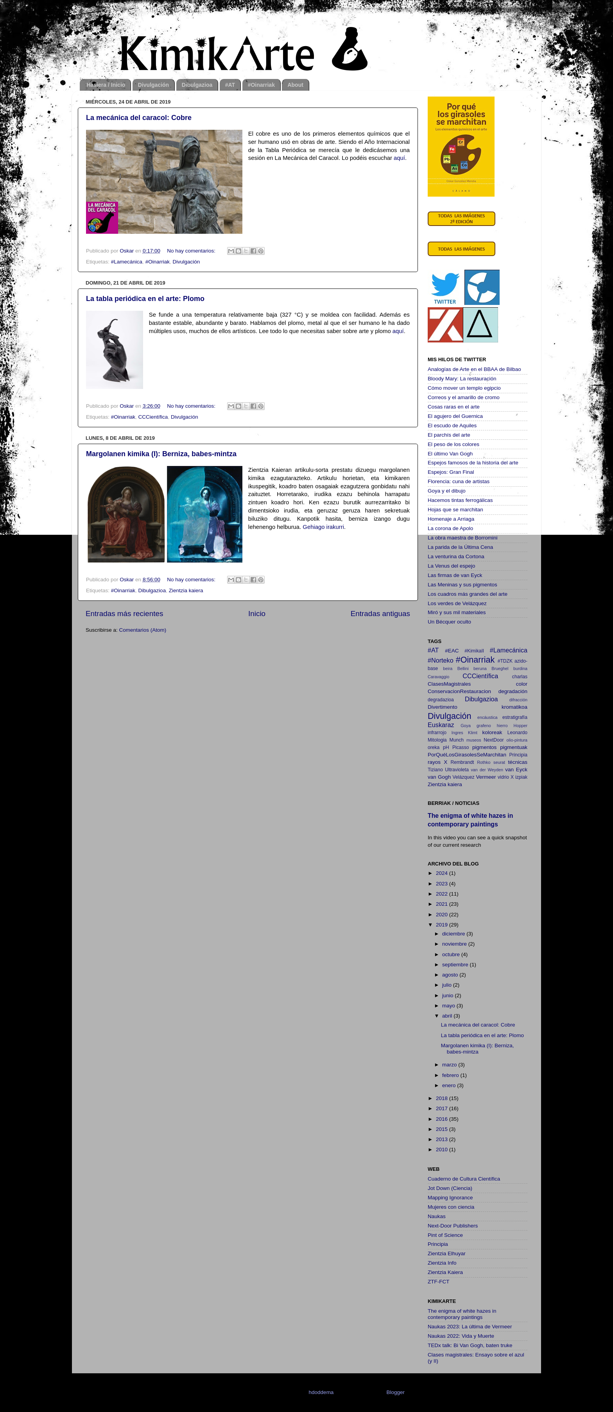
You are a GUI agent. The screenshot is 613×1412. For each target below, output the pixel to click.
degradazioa (441, 699)
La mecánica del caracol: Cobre (139, 118)
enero (449, 1085)
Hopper (520, 725)
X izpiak (519, 777)
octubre (451, 954)
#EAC (452, 651)
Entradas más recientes (124, 613)
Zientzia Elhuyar (447, 1253)
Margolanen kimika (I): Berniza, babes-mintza (161, 454)
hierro (502, 725)
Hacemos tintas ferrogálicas (460, 500)
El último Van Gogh (450, 454)
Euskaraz (441, 724)
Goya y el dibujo (447, 491)
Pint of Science (445, 1235)
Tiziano (435, 769)
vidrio (503, 777)
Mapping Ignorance (450, 1198)
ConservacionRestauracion (459, 691)
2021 (442, 904)
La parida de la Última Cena (460, 547)
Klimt (472, 732)
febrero (451, 1075)
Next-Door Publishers (453, 1226)
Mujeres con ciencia (451, 1207)
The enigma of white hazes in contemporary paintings (462, 1314)
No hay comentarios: (192, 251)
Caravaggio (438, 676)
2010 (442, 1149)
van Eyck (516, 769)
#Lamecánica (126, 262)
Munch (457, 740)
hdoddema (321, 1392)
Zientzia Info (442, 1263)
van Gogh (439, 777)
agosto (450, 975)
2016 (442, 1119)
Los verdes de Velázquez (457, 603)
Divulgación (153, 85)
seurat (499, 762)
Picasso (460, 747)
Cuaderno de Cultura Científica (464, 1179)
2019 (442, 925)
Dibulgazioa (197, 85)
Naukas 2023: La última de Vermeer (470, 1327)
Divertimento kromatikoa (477, 707)
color (521, 684)
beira (447, 668)
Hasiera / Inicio (106, 85)
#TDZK (505, 661)
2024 (442, 873)
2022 (442, 894)
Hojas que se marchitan (455, 509)
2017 (442, 1108)
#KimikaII (474, 651)
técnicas (517, 762)
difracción (518, 699)
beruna (480, 668)
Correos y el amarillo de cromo (464, 397)
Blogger (395, 1392)
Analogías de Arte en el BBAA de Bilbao (474, 369)
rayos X (437, 762)
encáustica (487, 717)
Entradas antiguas (380, 613)
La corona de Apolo (450, 528)
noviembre (455, 944)
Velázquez (464, 777)
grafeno (484, 725)
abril (447, 1016)
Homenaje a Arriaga (451, 519)
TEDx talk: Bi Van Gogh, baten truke (470, 1345)
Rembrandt (462, 762)
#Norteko (440, 660)
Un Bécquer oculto (449, 622)
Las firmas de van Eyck (455, 575)
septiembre (456, 965)
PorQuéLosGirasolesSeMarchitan (467, 755)
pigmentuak (513, 747)
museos (473, 740)
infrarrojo (437, 732)
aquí (399, 158)
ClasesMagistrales (449, 684)
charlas (519, 676)
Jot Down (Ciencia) (450, 1188)
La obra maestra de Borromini (463, 538)
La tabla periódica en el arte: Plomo (145, 299)
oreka (433, 747)
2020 (442, 914)
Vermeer (486, 777)
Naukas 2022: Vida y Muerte (461, 1336)
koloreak (492, 732)
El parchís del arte (449, 435)
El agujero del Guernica (455, 416)
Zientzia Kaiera (445, 1272)
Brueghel (499, 668)
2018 (442, 1098)
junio (448, 995)
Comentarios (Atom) (143, 630)
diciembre (454, 934)
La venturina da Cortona (456, 556)
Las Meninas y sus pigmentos (462, 585)
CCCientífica (153, 417)
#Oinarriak (261, 85)
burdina (520, 668)
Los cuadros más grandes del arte (467, 594)
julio (447, 985)
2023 (442, 884)
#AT (230, 85)
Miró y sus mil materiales (457, 612)
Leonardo (517, 732)
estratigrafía (514, 717)
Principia (518, 755)
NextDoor (494, 740)
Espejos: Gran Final (451, 472)
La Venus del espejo (451, 566)
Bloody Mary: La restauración (462, 379)
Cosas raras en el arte (454, 407)
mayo (449, 1006)
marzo (450, 1065)
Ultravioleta (457, 769)
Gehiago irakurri (323, 527)
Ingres (457, 732)
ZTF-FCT (438, 1282)
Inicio (256, 613)
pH (446, 747)
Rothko (483, 762)
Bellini (463, 668)
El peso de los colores (453, 444)
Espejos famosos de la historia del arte (473, 463)
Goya (466, 725)
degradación (512, 691)
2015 (442, 1129)
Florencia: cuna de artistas (458, 481)
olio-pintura (517, 740)
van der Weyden (487, 769)
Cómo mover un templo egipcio (464, 388)
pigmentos (484, 747)
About (295, 85)
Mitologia (437, 740)
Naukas (437, 1216)
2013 (442, 1139)
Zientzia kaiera (186, 590)
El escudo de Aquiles (452, 425)
